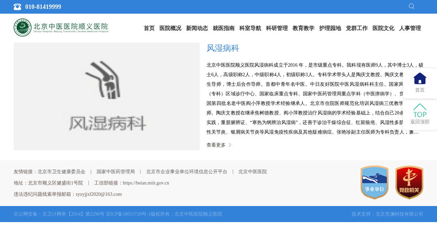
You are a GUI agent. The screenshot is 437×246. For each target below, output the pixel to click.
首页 (149, 28)
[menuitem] (149, 28)
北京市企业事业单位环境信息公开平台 (186, 171)
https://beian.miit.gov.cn (146, 183)
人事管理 (410, 28)
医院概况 (170, 28)
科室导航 (250, 28)
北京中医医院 (252, 171)
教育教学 (303, 28)
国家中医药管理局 (116, 171)
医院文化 (383, 28)
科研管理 (277, 28)
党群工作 (357, 28)
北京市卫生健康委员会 (61, 171)
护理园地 (330, 28)
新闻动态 (197, 28)
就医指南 (224, 28)
